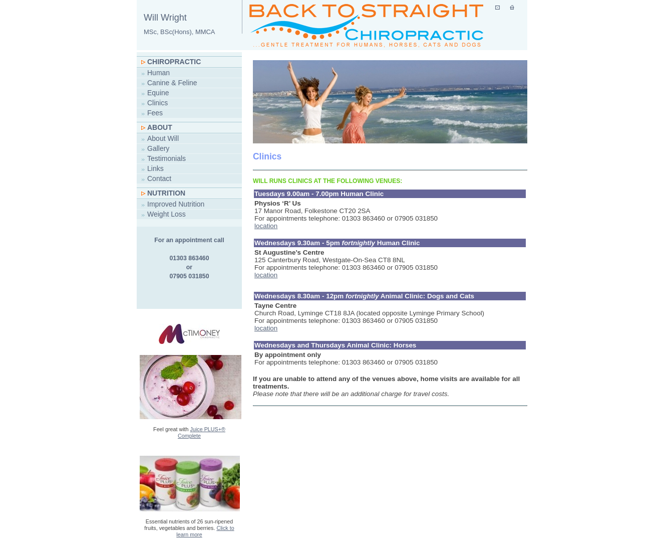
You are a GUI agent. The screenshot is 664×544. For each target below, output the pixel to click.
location (265, 226)
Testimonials (166, 158)
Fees (155, 113)
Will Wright (179, 24)
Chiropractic (174, 62)
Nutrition (166, 193)
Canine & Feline (172, 83)
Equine (158, 93)
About (159, 127)
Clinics (157, 103)
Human (158, 73)
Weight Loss (166, 214)
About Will (163, 138)
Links (155, 168)
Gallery (158, 148)
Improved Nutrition (175, 204)
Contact (159, 178)
